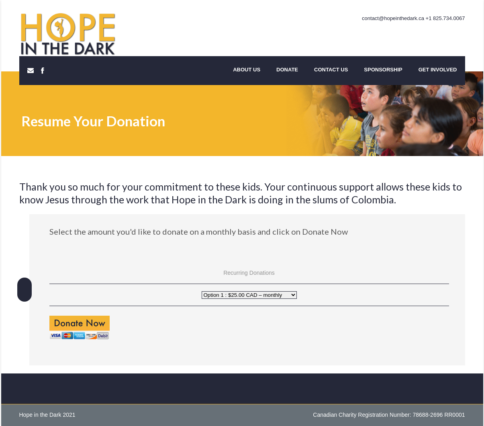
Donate (287, 70)
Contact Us (331, 70)
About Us (246, 70)
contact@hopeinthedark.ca (393, 18)
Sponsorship (383, 70)
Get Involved (438, 70)
